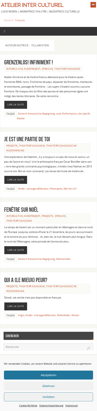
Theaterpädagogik (67, 69)
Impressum (71, 405)
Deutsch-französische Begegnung (36, 113)
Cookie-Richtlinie (28, 405)
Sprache (47, 69)
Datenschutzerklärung (51, 405)
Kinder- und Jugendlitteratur (33, 188)
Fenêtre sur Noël (21, 209)
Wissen (75, 315)
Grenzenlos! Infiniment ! (28, 62)
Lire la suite (16, 104)
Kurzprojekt (32, 69)
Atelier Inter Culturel (32, 5)
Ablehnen (48, 386)
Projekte (12, 145)
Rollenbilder (63, 315)
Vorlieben (48, 397)
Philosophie (56, 188)
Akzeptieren (48, 375)
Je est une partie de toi (27, 139)
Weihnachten (63, 259)
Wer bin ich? (70, 188)
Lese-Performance (66, 113)
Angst (21, 315)
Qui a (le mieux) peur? (25, 280)
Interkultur (14, 69)
